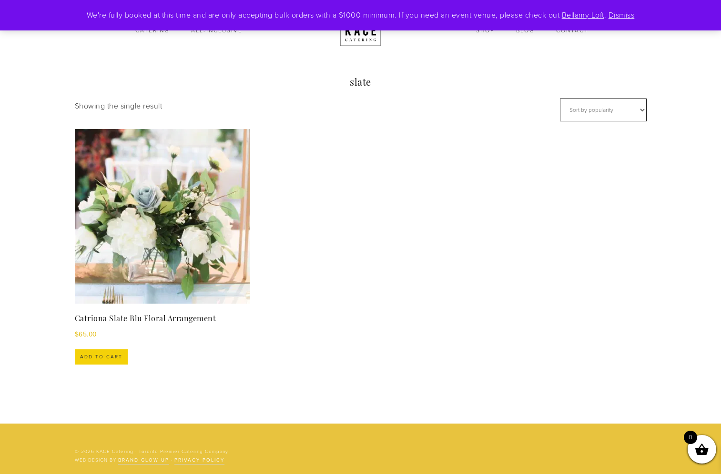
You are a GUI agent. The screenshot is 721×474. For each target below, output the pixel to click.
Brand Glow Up (143, 460)
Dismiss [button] (622, 15)
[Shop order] (603, 110)
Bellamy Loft (583, 15)
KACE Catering (361, 31)
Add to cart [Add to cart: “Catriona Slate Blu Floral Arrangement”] (101, 357)
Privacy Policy (199, 460)
